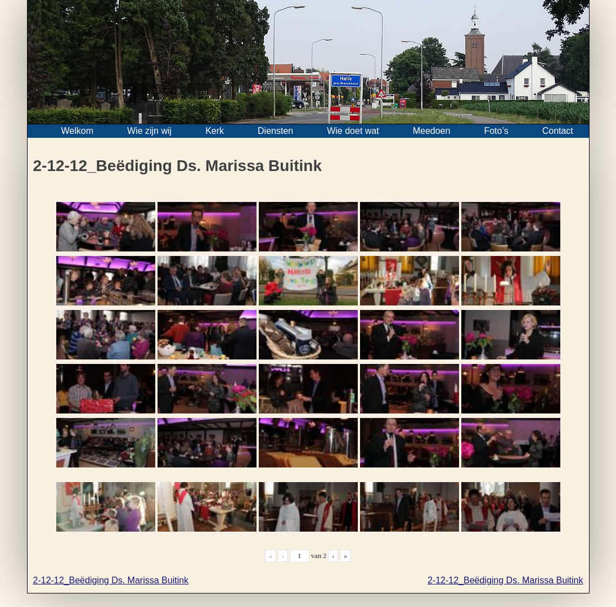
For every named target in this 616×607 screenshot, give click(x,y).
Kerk (214, 131)
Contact (557, 131)
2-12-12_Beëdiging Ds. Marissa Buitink (111, 580)
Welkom (77, 131)
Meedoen (432, 131)
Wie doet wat (353, 131)
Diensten (275, 131)
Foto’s (496, 131)
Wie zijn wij (149, 131)
